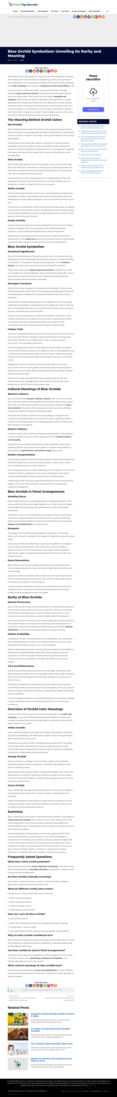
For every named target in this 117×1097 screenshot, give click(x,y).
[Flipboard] (96, 16)
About (64, 1091)
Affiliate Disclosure (96, 1091)
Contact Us (71, 1091)
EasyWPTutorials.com (15, 1094)
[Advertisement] (58, 32)
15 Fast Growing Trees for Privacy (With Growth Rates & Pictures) (92, 127)
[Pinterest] (88, 16)
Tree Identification (27, 11)
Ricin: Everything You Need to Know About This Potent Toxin (94, 150)
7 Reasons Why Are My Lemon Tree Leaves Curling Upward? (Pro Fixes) (93, 132)
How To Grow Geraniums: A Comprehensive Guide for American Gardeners (94, 160)
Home (15, 11)
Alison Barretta (13, 60)
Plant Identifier (94, 11)
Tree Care (54, 11)
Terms (78, 1091)
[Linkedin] (85, 16)
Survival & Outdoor (79, 11)
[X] (78, 16)
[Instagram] (99, 16)
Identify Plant (93, 109)
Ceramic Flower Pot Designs (91, 155)
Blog (13, 16)
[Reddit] (81, 16)
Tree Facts (65, 11)
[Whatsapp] (92, 16)
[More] (103, 16)
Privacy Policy (85, 1091)
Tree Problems (42, 11)
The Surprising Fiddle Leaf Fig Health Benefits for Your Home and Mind (94, 145)
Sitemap (106, 1091)
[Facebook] (74, 16)
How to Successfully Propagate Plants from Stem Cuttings (92, 172)
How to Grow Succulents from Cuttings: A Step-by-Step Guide (92, 166)
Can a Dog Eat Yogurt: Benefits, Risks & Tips (52, 1044)
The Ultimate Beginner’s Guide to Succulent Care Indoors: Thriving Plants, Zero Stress (93, 139)
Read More (92, 1085)
